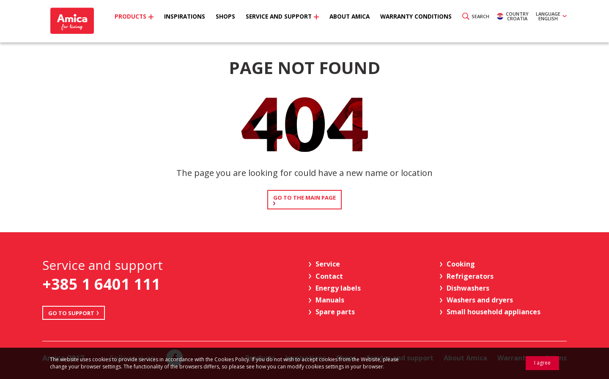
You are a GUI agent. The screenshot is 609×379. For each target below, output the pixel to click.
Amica (73, 21)
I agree (542, 362)
